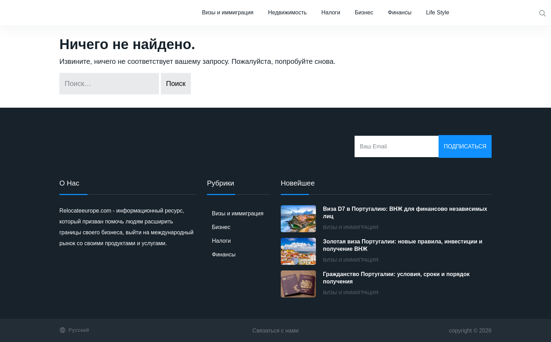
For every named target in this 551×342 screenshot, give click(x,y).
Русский (74, 330)
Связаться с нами (275, 331)
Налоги (330, 12)
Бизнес (364, 12)
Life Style (437, 12)
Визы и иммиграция (228, 12)
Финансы (399, 12)
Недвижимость (287, 12)
